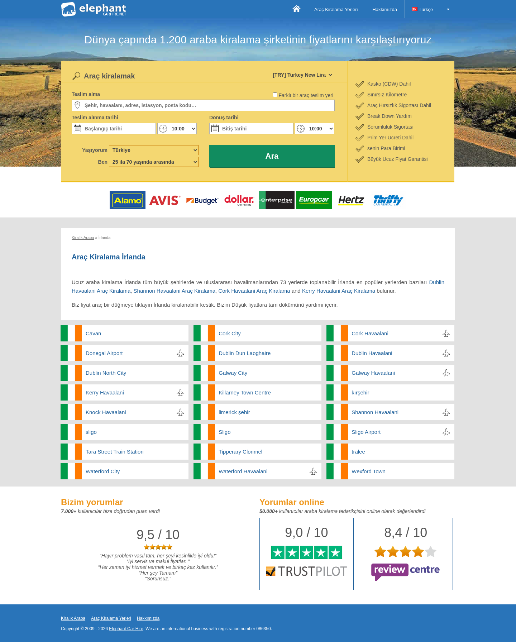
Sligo (224, 432)
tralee (358, 452)
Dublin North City (106, 373)
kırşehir (360, 392)
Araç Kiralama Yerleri (336, 9)
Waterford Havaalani (243, 471)
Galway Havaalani (373, 373)
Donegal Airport (104, 353)
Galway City (233, 373)
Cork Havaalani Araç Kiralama (254, 291)
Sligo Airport (366, 432)
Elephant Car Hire (126, 628)
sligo (91, 432)
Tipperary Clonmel (240, 452)
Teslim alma (86, 94)
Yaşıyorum (95, 150)
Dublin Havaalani (372, 353)
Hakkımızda (384, 9)
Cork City (230, 333)
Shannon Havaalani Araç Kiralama (174, 291)
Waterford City (103, 471)
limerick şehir (234, 412)
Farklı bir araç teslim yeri (306, 95)
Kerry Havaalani (105, 392)
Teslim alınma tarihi (95, 117)
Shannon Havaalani (375, 412)
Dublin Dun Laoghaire (245, 353)
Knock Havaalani (106, 412)
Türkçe (422, 9)
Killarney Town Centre (245, 392)
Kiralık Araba (73, 618)
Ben (103, 162)
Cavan (93, 333)
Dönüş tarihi (224, 117)
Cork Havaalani (370, 333)
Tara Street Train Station (115, 452)
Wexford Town (369, 471)
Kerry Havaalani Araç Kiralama (338, 291)
